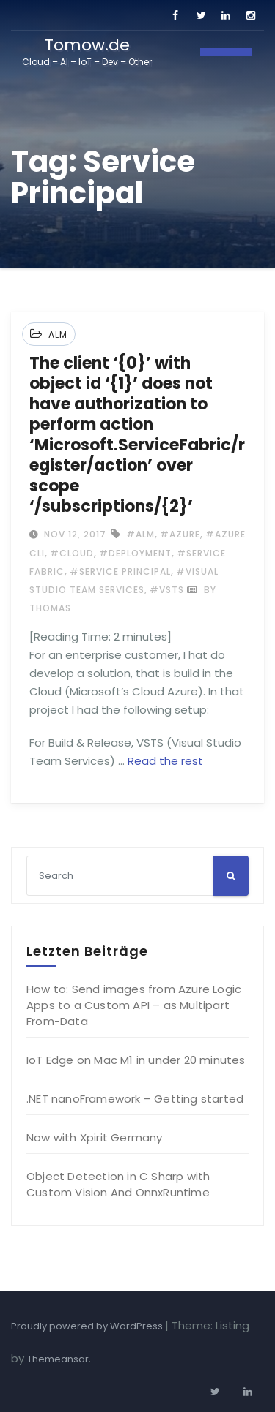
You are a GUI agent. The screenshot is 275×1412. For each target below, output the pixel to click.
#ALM (140, 534)
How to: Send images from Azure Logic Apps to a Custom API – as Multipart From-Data (133, 1005)
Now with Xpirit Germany (94, 1137)
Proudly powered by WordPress (88, 1326)
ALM (57, 334)
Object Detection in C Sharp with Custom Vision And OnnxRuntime (118, 1184)
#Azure (180, 534)
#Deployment (135, 553)
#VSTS (167, 590)
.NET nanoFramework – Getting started (134, 1098)
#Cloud (72, 553)
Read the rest (165, 761)
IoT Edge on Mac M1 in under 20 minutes (136, 1060)
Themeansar (58, 1359)
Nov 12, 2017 (73, 534)
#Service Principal (120, 571)
